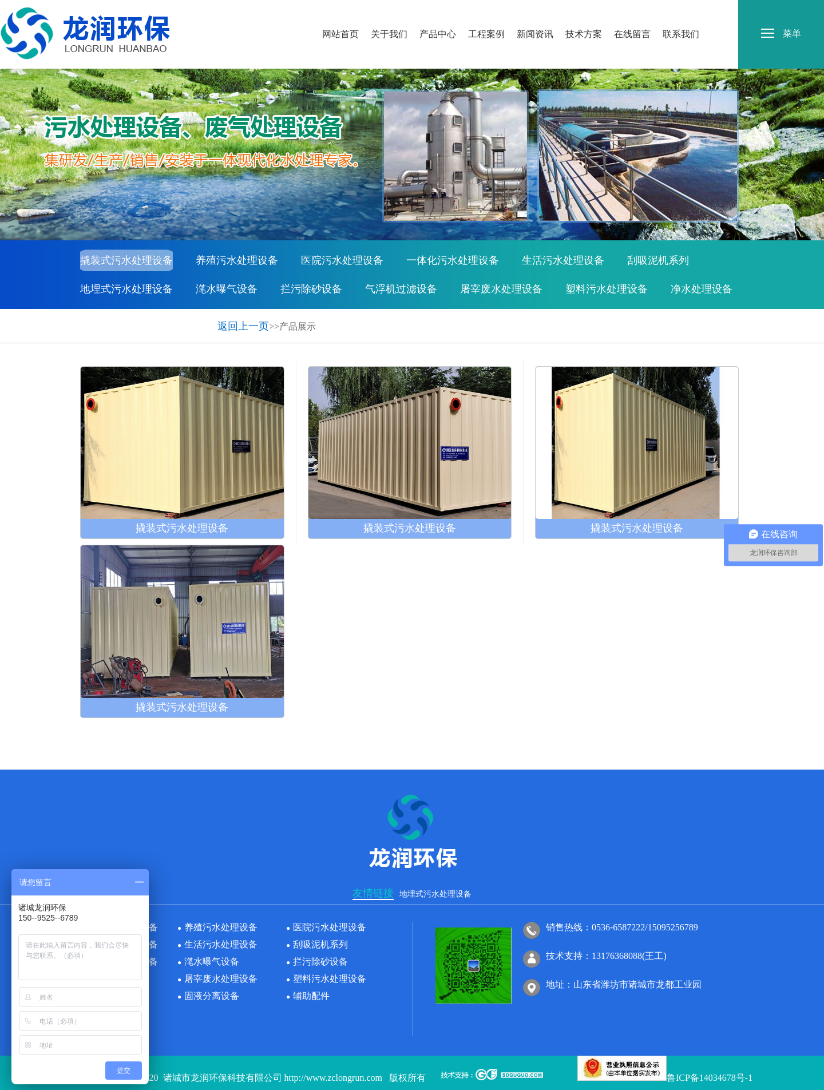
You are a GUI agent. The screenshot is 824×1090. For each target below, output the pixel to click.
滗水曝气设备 (227, 289)
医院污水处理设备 (342, 260)
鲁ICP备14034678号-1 (709, 1078)
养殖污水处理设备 (237, 260)
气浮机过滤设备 (401, 289)
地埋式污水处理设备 (126, 289)
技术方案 (583, 11)
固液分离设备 (111, 317)
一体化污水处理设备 (452, 260)
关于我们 (389, 11)
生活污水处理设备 (563, 260)
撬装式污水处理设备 (126, 260)
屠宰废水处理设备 (501, 289)
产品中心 (437, 11)
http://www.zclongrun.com (333, 1078)
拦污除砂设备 (311, 289)
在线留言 (632, 11)
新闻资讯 (535, 11)
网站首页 (340, 11)
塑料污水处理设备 (606, 289)
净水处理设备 (701, 289)
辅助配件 (185, 317)
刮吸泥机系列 (658, 260)
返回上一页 (243, 326)
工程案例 (486, 11)
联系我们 (681, 11)
